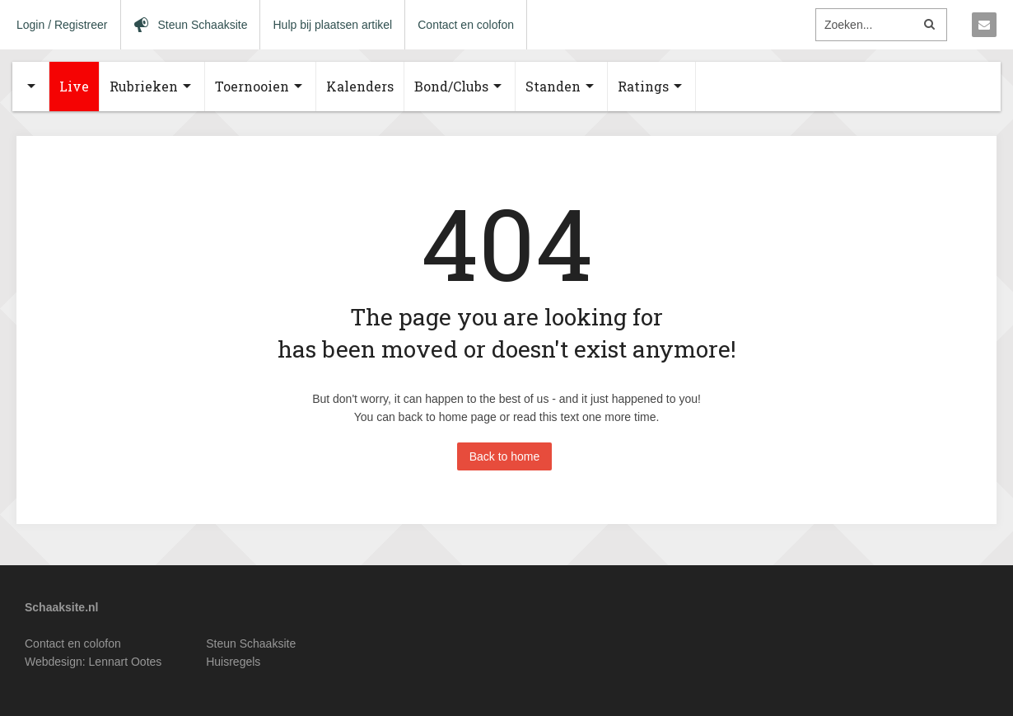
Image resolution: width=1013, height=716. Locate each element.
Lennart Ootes (125, 661)
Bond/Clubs (451, 86)
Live (74, 86)
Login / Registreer (62, 24)
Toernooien (252, 86)
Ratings (643, 86)
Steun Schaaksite (251, 643)
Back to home (504, 456)
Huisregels (233, 661)
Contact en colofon (466, 24)
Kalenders (360, 86)
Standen (553, 86)
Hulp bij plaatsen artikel (332, 24)
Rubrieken (144, 86)
